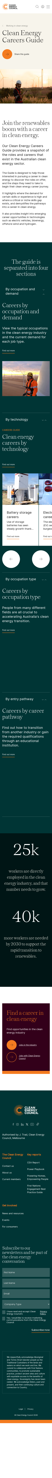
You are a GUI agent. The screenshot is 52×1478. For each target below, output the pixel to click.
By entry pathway (26, 699)
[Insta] (17, 1124)
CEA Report (33, 1162)
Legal (21, 1409)
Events (5, 1220)
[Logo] (26, 1110)
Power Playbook (35, 1169)
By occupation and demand (26, 291)
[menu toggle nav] (48, 6)
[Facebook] (13, 1124)
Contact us (8, 1166)
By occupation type (26, 579)
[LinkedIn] (22, 1124)
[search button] (37, 6)
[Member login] (42, 6)
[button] (11, 559)
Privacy (30, 1409)
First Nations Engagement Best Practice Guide (36, 1189)
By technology (26, 419)
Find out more (8, 351)
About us (7, 1172)
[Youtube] (32, 1124)
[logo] (10, 6)
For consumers (10, 1226)
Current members (11, 1179)
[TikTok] (38, 1124)
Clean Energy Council (24, 1415)
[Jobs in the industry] (24, 1045)
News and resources (13, 1213)
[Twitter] (27, 1124)
